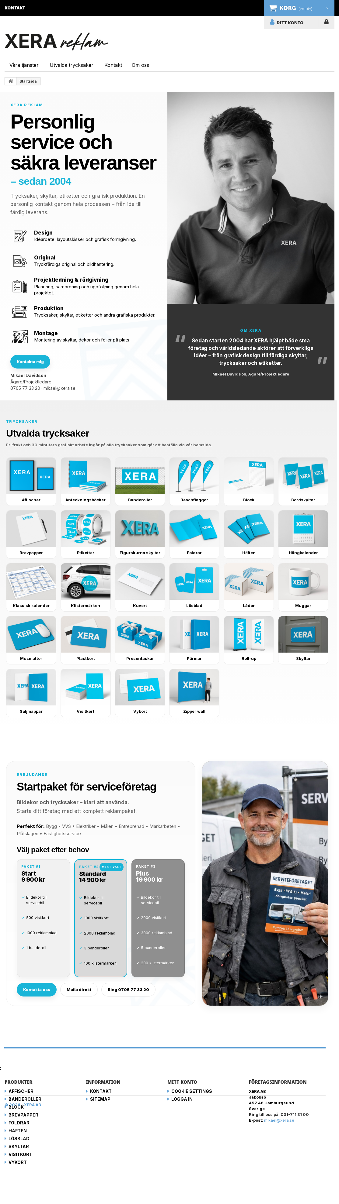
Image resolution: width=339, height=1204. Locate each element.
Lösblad (19, 1138)
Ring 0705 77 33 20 (128, 989)
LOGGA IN (326, 23)
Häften (18, 1130)
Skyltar (19, 1146)
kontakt (15, 8)
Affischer (21, 1091)
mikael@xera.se (59, 388)
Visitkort (20, 1154)
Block (16, 1107)
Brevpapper (23, 1114)
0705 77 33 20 (25, 388)
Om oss (140, 65)
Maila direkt (79, 989)
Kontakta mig (30, 361)
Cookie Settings (191, 1091)
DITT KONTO (290, 22)
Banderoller (25, 1099)
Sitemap (100, 1099)
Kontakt (113, 65)
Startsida (28, 81)
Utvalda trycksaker (71, 65)
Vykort (18, 1162)
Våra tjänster (24, 65)
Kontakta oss (36, 989)
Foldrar (19, 1122)
